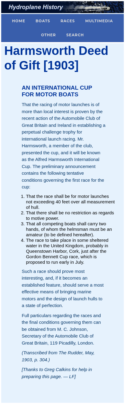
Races (68, 21)
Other (48, 35)
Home (18, 21)
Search (75, 35)
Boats (43, 21)
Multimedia (99, 21)
